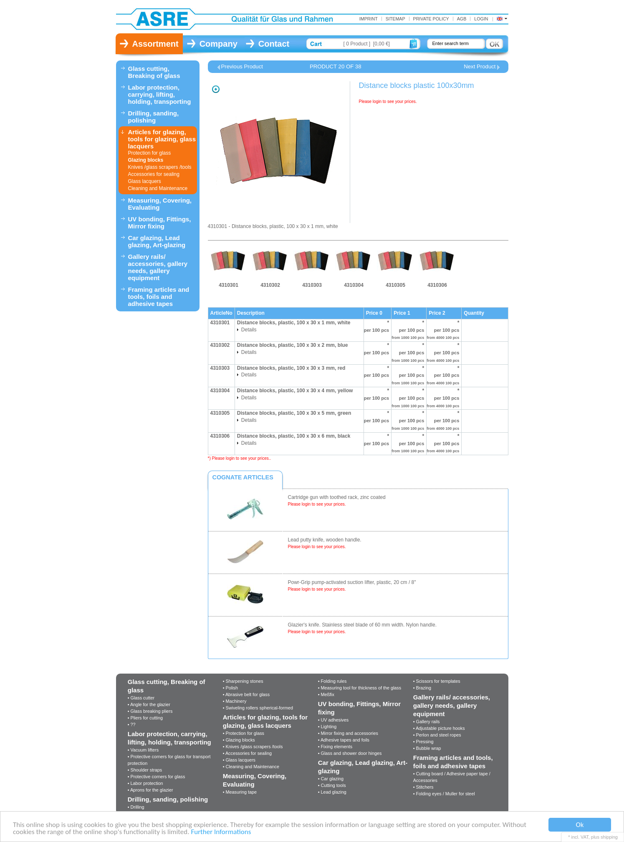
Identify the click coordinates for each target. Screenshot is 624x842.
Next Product (479, 67)
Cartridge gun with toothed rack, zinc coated (337, 497)
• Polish (230, 687)
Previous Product (242, 67)
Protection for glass (149, 153)
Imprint (368, 18)
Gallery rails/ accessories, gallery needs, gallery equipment (158, 267)
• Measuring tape (240, 791)
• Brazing (422, 687)
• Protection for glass (243, 733)
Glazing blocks (146, 160)
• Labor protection (145, 783)
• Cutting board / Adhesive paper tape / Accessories (451, 777)
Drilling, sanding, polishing (153, 117)
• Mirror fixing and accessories (348, 733)
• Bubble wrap (427, 748)
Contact (273, 43)
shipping (609, 836)
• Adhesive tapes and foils (343, 739)
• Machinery (235, 701)
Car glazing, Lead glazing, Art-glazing (157, 241)
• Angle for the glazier (149, 704)
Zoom (216, 89)
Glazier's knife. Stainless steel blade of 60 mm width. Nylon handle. (362, 625)
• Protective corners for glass (156, 776)
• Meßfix (326, 694)
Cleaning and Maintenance (158, 188)
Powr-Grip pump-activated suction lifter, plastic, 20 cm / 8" (352, 582)
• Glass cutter (141, 697)
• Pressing (423, 741)
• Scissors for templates (436, 681)
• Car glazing (331, 778)
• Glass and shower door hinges (350, 753)
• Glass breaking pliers (150, 711)
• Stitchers (423, 786)
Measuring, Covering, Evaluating (160, 204)
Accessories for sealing (153, 174)
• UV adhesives (333, 719)
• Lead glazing (332, 791)
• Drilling (136, 806)
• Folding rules (332, 681)
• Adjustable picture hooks (439, 728)
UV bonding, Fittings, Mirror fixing (159, 223)
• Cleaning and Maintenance (251, 766)
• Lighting (327, 726)
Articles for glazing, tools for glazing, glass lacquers (162, 139)
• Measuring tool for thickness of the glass (359, 687)
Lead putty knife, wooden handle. (324, 540)
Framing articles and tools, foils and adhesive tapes (158, 296)
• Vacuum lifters (143, 749)
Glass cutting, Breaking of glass (154, 72)
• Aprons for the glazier (150, 789)
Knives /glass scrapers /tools (160, 167)
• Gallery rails (426, 721)
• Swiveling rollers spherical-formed (258, 707)
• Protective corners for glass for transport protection (169, 760)
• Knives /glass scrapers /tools (253, 746)
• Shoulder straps (145, 769)
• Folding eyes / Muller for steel (444, 793)
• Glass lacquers (239, 759)
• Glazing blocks (239, 739)
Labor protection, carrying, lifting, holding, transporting (159, 94)
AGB (462, 18)
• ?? (132, 724)
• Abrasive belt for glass (246, 694)
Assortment (155, 43)
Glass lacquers (144, 181)
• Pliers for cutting (145, 717)
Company (218, 43)
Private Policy (431, 18)
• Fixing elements (335, 746)
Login (481, 18)
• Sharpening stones (243, 681)
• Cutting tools (332, 785)
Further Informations (221, 832)
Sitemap (395, 18)
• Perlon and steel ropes (437, 734)
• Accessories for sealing (247, 753)
